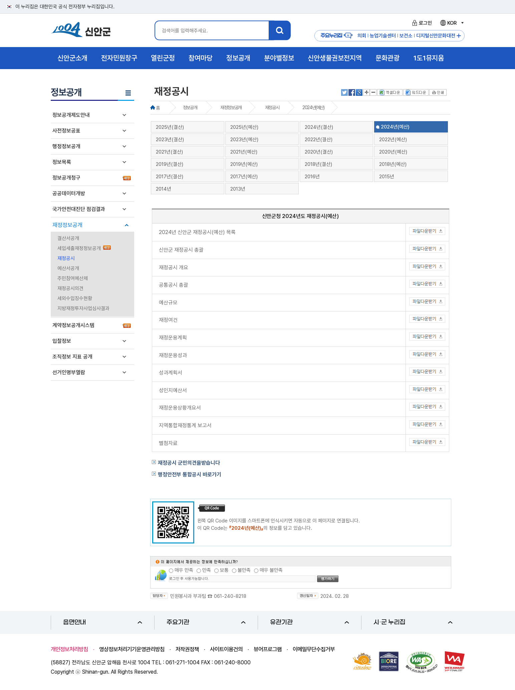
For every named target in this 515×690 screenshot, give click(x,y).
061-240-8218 (230, 596)
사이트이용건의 (226, 649)
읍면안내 (102, 622)
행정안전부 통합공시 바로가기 (189, 474)
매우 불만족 (271, 570)
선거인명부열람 (68, 372)
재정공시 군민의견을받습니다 (189, 463)
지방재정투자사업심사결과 (83, 308)
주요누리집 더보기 (458, 35)
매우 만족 (184, 570)
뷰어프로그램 (268, 649)
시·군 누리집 (413, 622)
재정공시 (66, 258)
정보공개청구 (66, 178)
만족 (206, 570)
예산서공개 (68, 268)
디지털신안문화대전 (435, 36)
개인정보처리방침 (69, 649)
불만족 (244, 570)
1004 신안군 (81, 30)
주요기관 (206, 622)
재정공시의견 (70, 288)
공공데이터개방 (68, 193)
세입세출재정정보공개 (79, 248)
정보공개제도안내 (71, 115)
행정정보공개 (66, 146)
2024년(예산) (313, 107)
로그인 (421, 23)
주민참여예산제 (72, 278)
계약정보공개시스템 (73, 325)
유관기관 (309, 622)
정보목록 (61, 162)
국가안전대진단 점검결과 (78, 209)
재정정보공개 (67, 225)
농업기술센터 (383, 36)
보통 (224, 570)
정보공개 (190, 107)
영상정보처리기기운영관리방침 (132, 649)
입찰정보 (61, 341)
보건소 (406, 36)
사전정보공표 (66, 131)
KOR (452, 23)
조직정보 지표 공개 (72, 357)
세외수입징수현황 (74, 298)
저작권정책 (187, 649)
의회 (361, 36)
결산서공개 (68, 238)
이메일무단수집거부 (314, 649)
